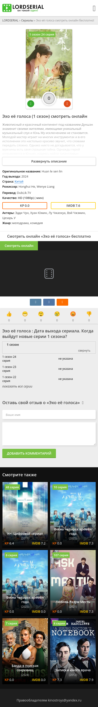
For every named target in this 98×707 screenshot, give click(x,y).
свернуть (84, 350)
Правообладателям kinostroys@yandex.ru (49, 700)
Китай (19, 181)
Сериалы (27, 20)
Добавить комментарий (29, 453)
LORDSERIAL (10, 20)
